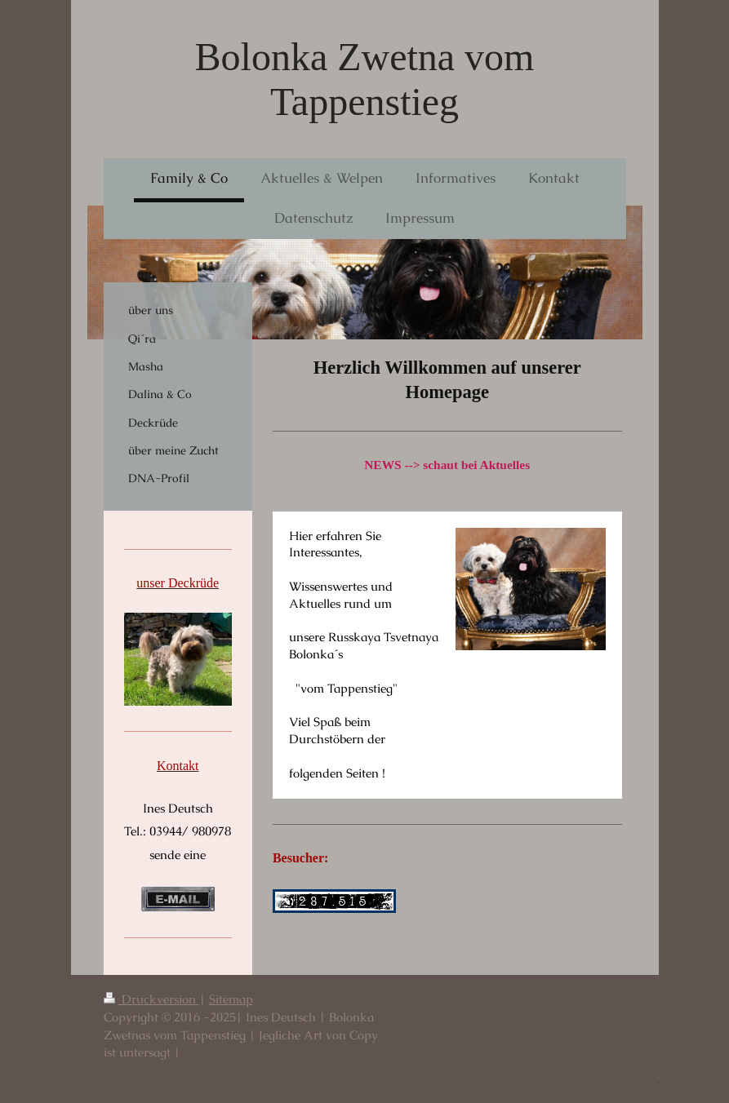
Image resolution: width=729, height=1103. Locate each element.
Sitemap (231, 999)
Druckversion (151, 999)
